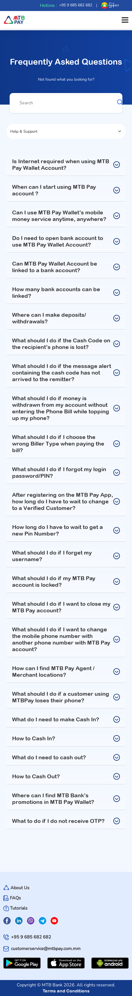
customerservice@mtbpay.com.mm (46, 949)
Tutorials (19, 908)
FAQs (15, 898)
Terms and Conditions (66, 990)
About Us (19, 888)
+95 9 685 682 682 (75, 5)
